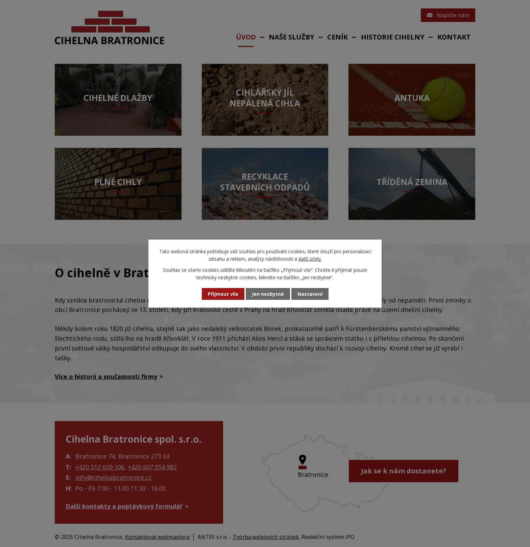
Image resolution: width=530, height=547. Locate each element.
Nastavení (309, 294)
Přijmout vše (223, 294)
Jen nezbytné (268, 294)
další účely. (310, 259)
